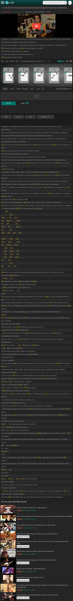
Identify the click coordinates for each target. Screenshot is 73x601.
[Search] (64, 3)
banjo (32, 89)
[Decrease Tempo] (2, 61)
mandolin (25, 89)
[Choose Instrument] (43, 88)
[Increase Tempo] (17, 61)
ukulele (18, 89)
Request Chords (23, 537)
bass (38, 89)
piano (12, 89)
